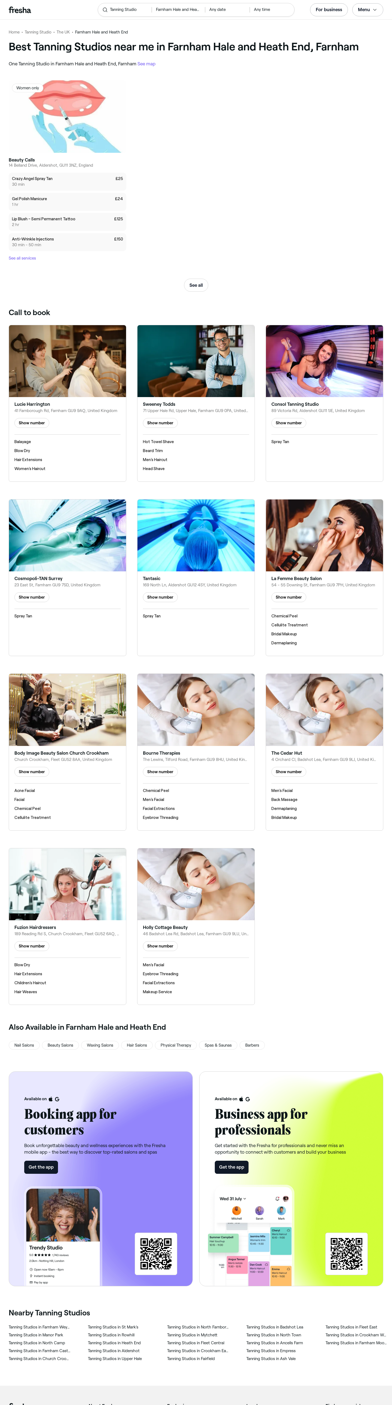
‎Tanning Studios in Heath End (114, 1343)
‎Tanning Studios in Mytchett (192, 1335)
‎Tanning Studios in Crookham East (198, 1351)
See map (146, 63)
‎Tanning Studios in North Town (273, 1335)
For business (329, 9)
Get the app (41, 1167)
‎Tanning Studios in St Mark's (113, 1327)
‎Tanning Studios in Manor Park (36, 1335)
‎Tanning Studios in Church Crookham (40, 1359)
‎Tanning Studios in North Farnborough (198, 1327)
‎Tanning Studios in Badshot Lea (274, 1327)
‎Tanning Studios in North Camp (37, 1343)
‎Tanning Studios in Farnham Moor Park (356, 1343)
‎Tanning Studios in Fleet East (351, 1327)
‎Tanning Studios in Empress (271, 1351)
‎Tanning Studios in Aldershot (114, 1351)
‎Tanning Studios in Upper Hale (115, 1359)
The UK (63, 32)
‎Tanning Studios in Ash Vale (271, 1359)
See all (196, 285)
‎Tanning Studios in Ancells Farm (274, 1343)
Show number (32, 423)
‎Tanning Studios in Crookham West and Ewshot (356, 1335)
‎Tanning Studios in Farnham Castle (40, 1351)
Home (14, 32)
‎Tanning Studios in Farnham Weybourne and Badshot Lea (40, 1327)
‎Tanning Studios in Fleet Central (195, 1343)
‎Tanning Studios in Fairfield (191, 1359)
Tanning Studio (38, 32)
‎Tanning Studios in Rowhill (111, 1335)
